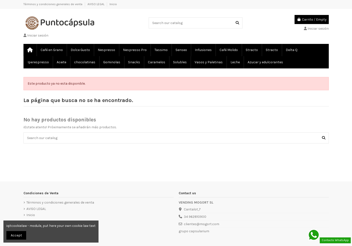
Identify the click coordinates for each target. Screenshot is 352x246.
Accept (16, 235)
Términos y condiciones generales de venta (53, 4)
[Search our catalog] (237, 22)
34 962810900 (195, 217)
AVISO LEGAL (96, 4)
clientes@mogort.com (201, 224)
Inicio (113, 4)
